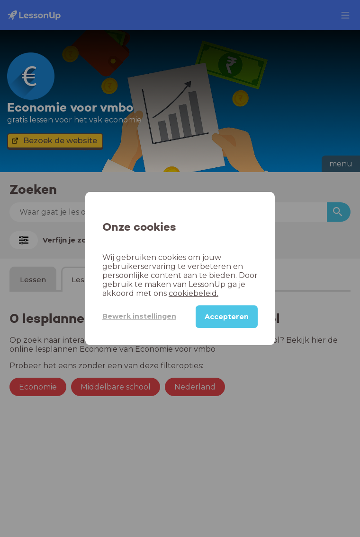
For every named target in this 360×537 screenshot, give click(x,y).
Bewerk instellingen (139, 316)
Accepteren (227, 316)
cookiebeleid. (193, 293)
